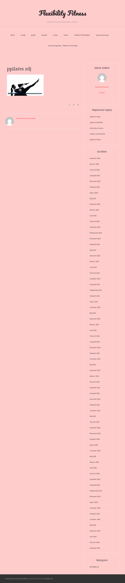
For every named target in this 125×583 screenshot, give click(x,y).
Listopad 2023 (95, 284)
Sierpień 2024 (95, 244)
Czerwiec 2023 (95, 307)
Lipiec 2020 (94, 445)
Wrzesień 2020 (95, 433)
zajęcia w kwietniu (96, 122)
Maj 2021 (93, 416)
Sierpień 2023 (95, 296)
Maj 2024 (93, 250)
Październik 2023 (96, 290)
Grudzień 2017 (95, 548)
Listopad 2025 (95, 175)
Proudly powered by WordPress (17, 579)
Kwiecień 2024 (95, 256)
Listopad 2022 (95, 342)
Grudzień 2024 (95, 227)
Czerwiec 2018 (95, 519)
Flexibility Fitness (62, 13)
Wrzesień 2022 (95, 347)
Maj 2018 (93, 525)
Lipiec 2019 (94, 502)
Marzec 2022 (94, 376)
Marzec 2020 (94, 462)
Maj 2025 (93, 198)
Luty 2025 (93, 215)
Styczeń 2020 (95, 473)
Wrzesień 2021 (95, 399)
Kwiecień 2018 (95, 531)
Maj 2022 (93, 364)
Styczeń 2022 (95, 382)
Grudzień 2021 (95, 387)
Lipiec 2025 (94, 193)
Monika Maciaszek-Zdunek (25, 118)
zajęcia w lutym (95, 139)
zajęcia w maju (95, 117)
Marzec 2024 (94, 261)
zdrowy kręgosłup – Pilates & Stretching (62, 45)
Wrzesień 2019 (95, 496)
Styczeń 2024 (95, 273)
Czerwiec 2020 (95, 451)
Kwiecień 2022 (95, 370)
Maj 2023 (93, 313)
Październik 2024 (96, 233)
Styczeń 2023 (95, 336)
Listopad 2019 (95, 485)
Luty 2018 (93, 536)
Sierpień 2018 (95, 514)
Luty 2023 (93, 330)
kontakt (44, 35)
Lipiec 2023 (94, 302)
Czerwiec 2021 (95, 410)
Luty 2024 (93, 267)
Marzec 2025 (94, 210)
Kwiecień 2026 (95, 158)
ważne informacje (102, 35)
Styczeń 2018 (95, 542)
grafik (33, 35)
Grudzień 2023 (95, 279)
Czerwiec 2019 (95, 508)
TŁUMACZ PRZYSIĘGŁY (82, 35)
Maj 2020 (93, 456)
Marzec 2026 (94, 164)
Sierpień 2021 (95, 405)
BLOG (13, 35)
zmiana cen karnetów (97, 134)
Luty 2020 (93, 468)
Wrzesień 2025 (95, 181)
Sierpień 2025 (95, 187)
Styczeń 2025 (95, 221)
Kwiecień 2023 (95, 319)
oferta (66, 35)
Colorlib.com (48, 579)
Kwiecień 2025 (95, 204)
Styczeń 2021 (95, 422)
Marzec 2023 (94, 324)
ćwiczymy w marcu (96, 128)
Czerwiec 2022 (95, 359)
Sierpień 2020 (95, 439)
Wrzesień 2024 (95, 238)
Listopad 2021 (95, 393)
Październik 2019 (96, 491)
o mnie (55, 35)
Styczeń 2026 (95, 170)
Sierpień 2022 (95, 353)
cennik (23, 35)
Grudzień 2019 (95, 479)
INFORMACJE (94, 567)
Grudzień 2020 (95, 428)
